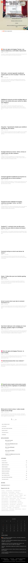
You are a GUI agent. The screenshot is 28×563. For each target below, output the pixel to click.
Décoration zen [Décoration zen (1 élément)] (11, 495)
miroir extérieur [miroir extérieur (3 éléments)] (11, 505)
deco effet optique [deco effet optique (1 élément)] (11, 492)
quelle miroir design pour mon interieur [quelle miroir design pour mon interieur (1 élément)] (8, 510)
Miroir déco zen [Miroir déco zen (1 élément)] (19, 504)
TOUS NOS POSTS (5, 432)
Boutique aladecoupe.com (16, 18)
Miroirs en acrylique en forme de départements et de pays (16, 26)
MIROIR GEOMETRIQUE (6, 468)
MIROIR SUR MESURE (5, 471)
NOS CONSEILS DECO (6, 424)
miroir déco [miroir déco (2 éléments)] (19, 501)
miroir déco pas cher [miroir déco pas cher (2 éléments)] (13, 502)
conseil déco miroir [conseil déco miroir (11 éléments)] (9, 490)
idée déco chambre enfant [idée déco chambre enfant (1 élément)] (17, 496)
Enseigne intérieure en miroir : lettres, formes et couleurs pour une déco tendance (13, 550)
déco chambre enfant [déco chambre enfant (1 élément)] (12, 493)
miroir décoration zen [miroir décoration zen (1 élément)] (5, 504)
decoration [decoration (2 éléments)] (17, 492)
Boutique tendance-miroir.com (16, 20)
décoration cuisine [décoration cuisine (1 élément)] (5, 495)
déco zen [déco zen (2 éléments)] (16, 495)
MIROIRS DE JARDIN (5, 473)
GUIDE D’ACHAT (4, 430)
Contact (16, 23)
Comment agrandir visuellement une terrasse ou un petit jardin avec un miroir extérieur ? (13, 553)
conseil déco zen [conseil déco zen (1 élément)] (4, 492)
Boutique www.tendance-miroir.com (16, 11)
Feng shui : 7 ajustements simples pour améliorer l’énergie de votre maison (13, 547)
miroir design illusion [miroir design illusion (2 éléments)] (5, 501)
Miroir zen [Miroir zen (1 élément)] (24, 509)
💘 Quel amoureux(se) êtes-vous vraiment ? (12, 361)
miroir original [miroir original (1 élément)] (9, 507)
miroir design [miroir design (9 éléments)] (18, 499)
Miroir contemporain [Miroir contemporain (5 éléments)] (5, 499)
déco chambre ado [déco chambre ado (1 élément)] (5, 493)
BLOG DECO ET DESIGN (14, 2)
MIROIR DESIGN (4, 466)
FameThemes (23, 561)
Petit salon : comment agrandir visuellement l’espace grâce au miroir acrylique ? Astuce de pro (13, 74)
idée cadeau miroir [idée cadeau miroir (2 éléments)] (8, 496)
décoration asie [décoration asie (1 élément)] (19, 493)
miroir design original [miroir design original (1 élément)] (13, 501)
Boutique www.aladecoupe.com (16, 12)
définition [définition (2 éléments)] (21, 495)
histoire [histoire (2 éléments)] (3, 496)
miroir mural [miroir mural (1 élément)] (4, 507)
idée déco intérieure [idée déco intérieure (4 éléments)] (5, 498)
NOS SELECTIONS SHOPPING (7, 428)
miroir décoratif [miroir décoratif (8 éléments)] (20, 502)
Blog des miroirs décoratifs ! (16, 13)
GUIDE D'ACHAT (5, 462)
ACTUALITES (4, 426)
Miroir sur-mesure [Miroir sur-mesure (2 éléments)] (18, 509)
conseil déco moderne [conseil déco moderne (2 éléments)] (17, 490)
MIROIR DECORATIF (5, 464)
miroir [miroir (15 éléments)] (18, 498)
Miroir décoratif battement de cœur (11, 443)
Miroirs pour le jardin (9, 440)
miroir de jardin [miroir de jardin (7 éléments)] (12, 499)
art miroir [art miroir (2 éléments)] (3, 490)
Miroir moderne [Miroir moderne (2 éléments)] (23, 505)
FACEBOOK (4, 434)
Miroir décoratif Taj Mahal (9, 450)
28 (15, 419)
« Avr (2, 533)
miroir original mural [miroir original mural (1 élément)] (16, 507)
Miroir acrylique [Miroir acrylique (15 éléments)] (23, 498)
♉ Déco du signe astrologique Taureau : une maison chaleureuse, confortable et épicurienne (13, 538)
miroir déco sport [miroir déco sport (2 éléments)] (12, 504)
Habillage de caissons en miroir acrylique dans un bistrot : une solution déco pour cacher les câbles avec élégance (14, 101)
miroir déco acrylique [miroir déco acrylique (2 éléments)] (5, 502)
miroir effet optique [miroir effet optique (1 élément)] (5, 505)
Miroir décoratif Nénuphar (9, 447)
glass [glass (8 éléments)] (25, 495)
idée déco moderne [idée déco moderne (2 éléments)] (13, 498)
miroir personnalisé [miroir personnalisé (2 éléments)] (5, 509)
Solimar (2, 52)
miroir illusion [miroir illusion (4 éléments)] (18, 505)
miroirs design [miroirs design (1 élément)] (11, 509)
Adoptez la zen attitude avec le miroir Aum (12, 454)
